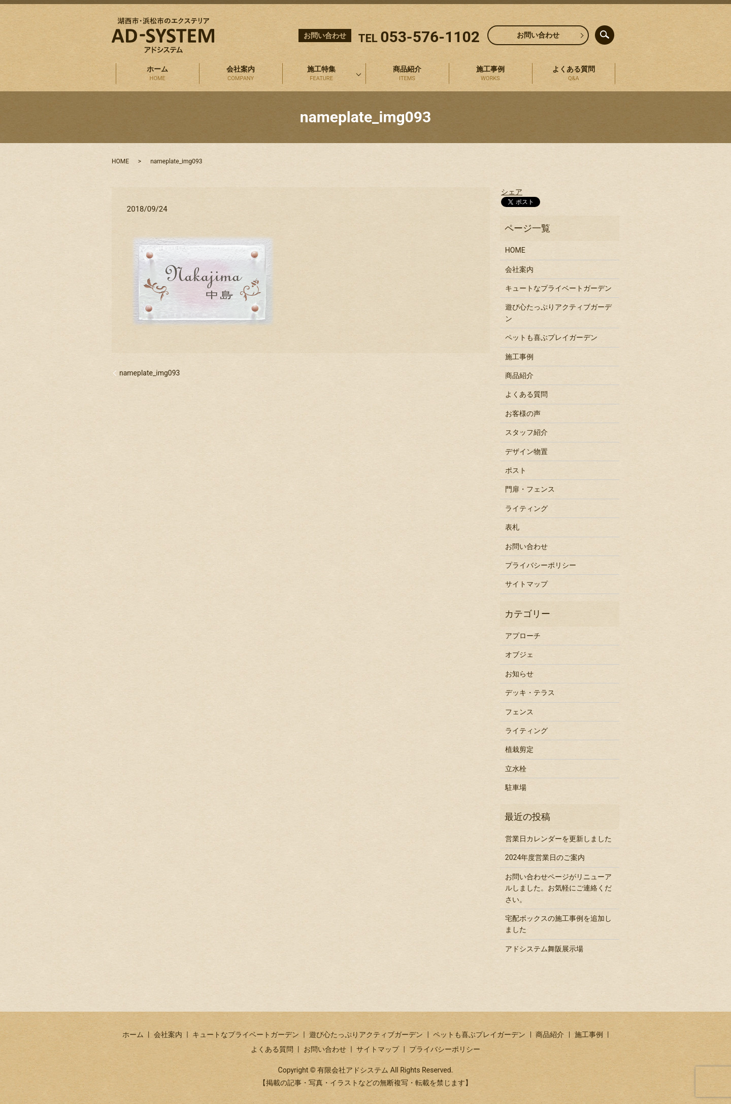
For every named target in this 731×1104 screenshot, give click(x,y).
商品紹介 (407, 74)
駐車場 (515, 787)
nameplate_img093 (149, 373)
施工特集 (321, 74)
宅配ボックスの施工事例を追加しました (558, 924)
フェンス (519, 712)
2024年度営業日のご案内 (545, 857)
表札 (512, 527)
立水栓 (515, 769)
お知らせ (519, 674)
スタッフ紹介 (526, 432)
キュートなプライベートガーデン (558, 288)
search (613, 32)
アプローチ (523, 636)
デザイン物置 (526, 451)
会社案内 (240, 74)
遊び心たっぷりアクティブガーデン (558, 312)
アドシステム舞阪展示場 (544, 949)
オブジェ (519, 654)
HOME (120, 161)
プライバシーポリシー (540, 565)
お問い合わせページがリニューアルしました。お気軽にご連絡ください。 (558, 888)
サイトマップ (526, 584)
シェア (511, 192)
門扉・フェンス (530, 489)
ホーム (157, 74)
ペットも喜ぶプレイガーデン (551, 337)
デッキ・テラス (530, 692)
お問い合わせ (538, 35)
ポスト (515, 470)
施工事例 (490, 74)
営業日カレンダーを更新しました (558, 839)
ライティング (526, 508)
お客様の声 (523, 413)
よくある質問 (573, 74)
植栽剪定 (519, 749)
